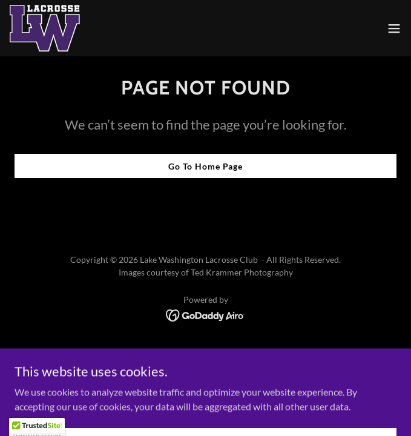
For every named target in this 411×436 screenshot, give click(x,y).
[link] (45, 28)
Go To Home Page (205, 166)
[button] (394, 28)
